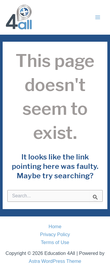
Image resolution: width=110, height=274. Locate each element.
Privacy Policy (55, 234)
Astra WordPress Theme (55, 261)
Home (55, 226)
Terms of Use (55, 242)
